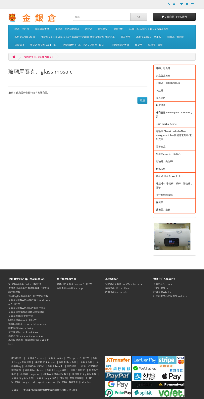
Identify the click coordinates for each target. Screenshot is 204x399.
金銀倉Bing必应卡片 (22, 378)
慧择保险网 (76, 378)
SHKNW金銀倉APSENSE (56, 374)
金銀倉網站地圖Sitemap (70, 288)
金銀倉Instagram (29, 374)
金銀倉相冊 (86, 362)
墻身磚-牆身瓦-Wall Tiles (43, 44)
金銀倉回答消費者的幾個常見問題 (26, 312)
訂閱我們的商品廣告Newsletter (170, 296)
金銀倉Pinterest (35, 358)
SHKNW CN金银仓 (68, 382)
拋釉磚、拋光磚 (175, 36)
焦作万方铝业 (78, 370)
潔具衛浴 (103, 28)
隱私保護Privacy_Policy (20, 328)
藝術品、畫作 (155, 44)
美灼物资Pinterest (45, 362)
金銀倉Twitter (55, 358)
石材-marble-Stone (25, 36)
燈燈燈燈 (118, 28)
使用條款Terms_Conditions (23, 332)
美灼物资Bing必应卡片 (84, 374)
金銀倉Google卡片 (46, 378)
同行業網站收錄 (120, 44)
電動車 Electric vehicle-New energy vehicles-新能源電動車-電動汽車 (78, 36)
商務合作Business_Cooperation (25, 336)
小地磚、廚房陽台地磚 (67, 28)
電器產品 (125, 36)
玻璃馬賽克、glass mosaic (38, 56)
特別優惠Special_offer (117, 292)
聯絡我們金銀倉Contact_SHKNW (74, 284)
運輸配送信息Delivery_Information (27, 324)
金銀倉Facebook (34, 370)
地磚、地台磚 (22, 28)
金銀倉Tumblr (55, 366)
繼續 (142, 100)
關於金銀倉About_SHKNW (22, 320)
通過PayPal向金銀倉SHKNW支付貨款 (28, 296)
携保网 (63, 378)
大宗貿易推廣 (42, 28)
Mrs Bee (86, 382)
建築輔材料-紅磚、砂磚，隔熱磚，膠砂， (84, 44)
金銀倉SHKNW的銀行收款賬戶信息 (27, 308)
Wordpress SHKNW (78, 358)
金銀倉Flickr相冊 (67, 362)
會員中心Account (162, 284)
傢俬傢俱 (19, 44)
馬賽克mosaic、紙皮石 (148, 36)
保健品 (138, 44)
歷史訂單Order (161, 288)
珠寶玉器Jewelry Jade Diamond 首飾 (148, 28)
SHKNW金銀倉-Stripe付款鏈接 (24, 284)
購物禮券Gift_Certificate (118, 288)
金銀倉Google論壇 (57, 370)
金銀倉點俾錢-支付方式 (20, 316)
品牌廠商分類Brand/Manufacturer (123, 284)
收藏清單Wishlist (162, 292)
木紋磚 (88, 28)
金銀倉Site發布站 (34, 366)
